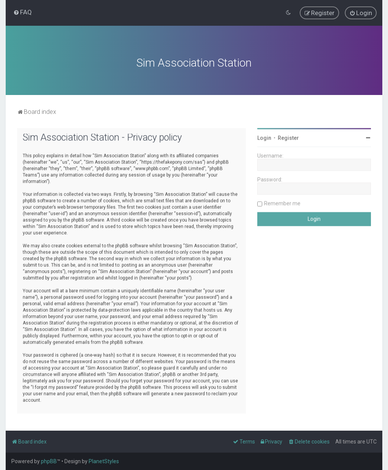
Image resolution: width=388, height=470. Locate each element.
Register (288, 137)
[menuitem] (22, 12)
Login (264, 137)
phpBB (49, 461)
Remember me (282, 202)
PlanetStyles (104, 461)
